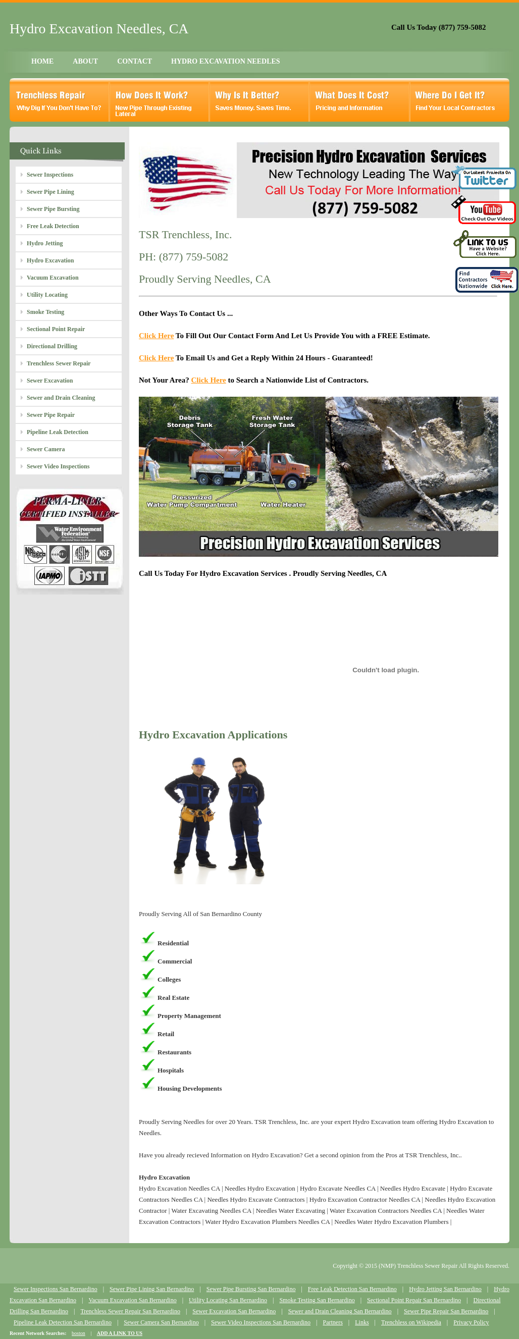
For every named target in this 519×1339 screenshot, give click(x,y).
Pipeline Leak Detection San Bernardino (63, 1322)
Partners (332, 1322)
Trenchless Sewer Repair (59, 363)
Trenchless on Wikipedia (411, 1322)
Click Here (156, 336)
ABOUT (85, 61)
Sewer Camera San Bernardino (161, 1322)
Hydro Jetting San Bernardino (445, 1289)
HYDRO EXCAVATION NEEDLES (225, 61)
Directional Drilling (52, 346)
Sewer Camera (46, 449)
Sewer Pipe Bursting (53, 208)
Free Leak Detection (53, 226)
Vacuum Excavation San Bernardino (132, 1300)
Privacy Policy (471, 1322)
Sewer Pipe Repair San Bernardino (446, 1311)
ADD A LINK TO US (119, 1333)
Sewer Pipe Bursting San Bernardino (251, 1289)
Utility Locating (47, 294)
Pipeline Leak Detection (57, 432)
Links (362, 1322)
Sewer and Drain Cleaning (61, 397)
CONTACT (134, 61)
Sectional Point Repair (56, 329)
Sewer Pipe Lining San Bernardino (152, 1289)
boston (78, 1333)
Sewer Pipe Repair (51, 414)
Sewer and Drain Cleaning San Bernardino (340, 1311)
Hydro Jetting (45, 243)
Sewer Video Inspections (58, 466)
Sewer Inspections (50, 174)
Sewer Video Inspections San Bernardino (260, 1322)
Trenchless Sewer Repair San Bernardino (130, 1311)
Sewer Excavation (50, 380)
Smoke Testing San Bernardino (316, 1300)
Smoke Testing (45, 311)
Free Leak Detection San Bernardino (352, 1289)
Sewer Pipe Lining (50, 191)
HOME (42, 61)
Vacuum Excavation (53, 277)
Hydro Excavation (50, 260)
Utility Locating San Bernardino (228, 1300)
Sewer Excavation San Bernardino (234, 1311)
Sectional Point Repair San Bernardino (414, 1300)
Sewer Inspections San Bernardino (55, 1289)
